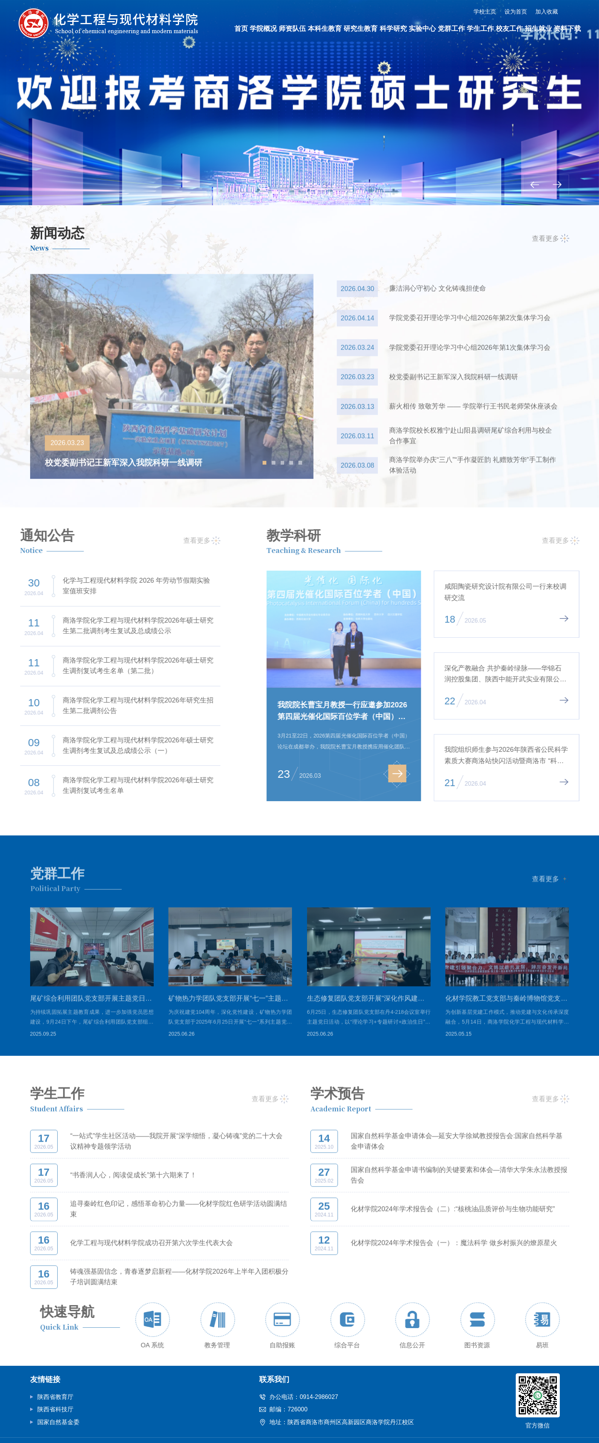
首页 (241, 28)
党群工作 (451, 28)
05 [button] (337, 186)
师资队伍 (292, 28)
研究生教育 (360, 28)
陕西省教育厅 (55, 1397)
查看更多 (550, 243)
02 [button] (281, 186)
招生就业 (538, 28)
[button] (534, 184)
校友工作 (509, 28)
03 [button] (299, 186)
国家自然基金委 (58, 1422)
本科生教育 (325, 28)
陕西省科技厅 (55, 1409)
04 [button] (318, 186)
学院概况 (263, 28)
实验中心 (422, 28)
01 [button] (262, 186)
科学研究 (393, 28)
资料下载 (567, 28)
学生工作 (480, 28)
